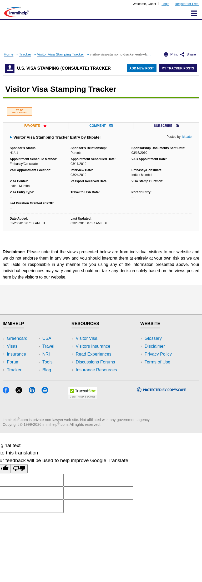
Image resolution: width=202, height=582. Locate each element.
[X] (22, 391)
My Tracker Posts (177, 68)
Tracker (25, 54)
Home (8, 54)
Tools (47, 362)
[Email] (47, 391)
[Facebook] (9, 391)
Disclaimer (155, 346)
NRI (46, 354)
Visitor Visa (86, 338)
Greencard (17, 338)
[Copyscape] (161, 390)
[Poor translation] (19, 468)
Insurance (16, 354)
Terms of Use (157, 362)
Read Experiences (94, 354)
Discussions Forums (95, 362)
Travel (48, 346)
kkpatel (187, 137)
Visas (12, 346)
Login (165, 4)
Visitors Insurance (93, 346)
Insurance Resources (96, 369)
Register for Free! (187, 4)
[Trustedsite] (82, 397)
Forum (13, 362)
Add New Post (141, 68)
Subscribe (166, 126)
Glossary (153, 338)
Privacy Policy (158, 354)
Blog (46, 369)
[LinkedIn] (35, 391)
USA (46, 338)
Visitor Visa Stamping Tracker (60, 54)
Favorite (35, 126)
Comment (101, 126)
